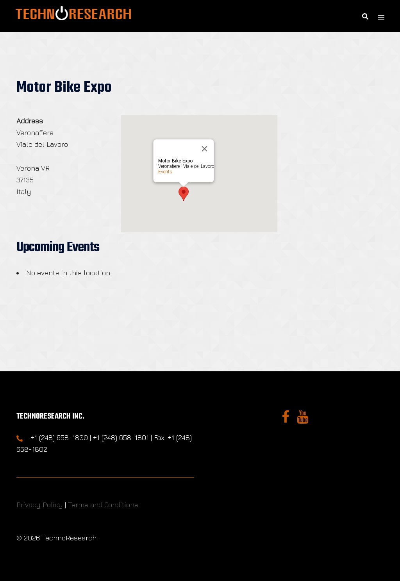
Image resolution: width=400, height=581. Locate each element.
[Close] (204, 148)
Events (165, 172)
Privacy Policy (39, 505)
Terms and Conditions (103, 505)
